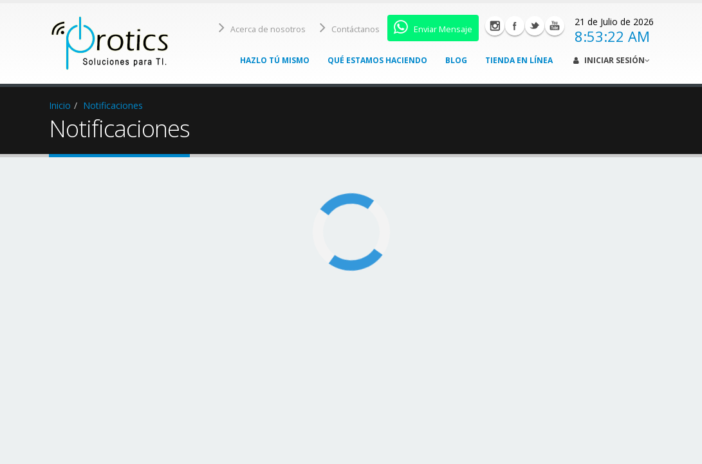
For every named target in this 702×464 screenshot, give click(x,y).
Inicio (60, 105)
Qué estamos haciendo (377, 60)
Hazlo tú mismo (274, 60)
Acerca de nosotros (262, 27)
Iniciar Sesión (611, 60)
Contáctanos (350, 27)
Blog (456, 60)
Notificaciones (113, 105)
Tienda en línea (519, 60)
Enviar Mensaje (433, 27)
